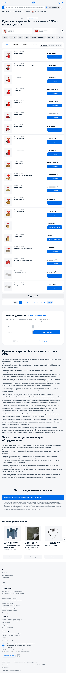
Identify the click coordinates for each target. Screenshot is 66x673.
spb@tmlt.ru (5, 625)
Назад (15, 302)
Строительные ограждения (10, 608)
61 (44, 302)
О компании (5, 577)
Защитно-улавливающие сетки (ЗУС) (13, 593)
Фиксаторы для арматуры (9, 613)
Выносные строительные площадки (12, 591)
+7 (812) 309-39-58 (7, 627)
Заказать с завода (54, 227)
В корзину (55, 56)
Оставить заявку (47, 332)
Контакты (27, 11)
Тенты (5, 37)
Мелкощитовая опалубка (9, 596)
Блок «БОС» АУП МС (51, 545)
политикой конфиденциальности (43, 341)
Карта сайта (5, 667)
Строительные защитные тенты (11, 605)
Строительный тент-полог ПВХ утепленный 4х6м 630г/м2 (32, 547)
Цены (3, 582)
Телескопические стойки (9, 610)
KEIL (20, 37)
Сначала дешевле (15, 45)
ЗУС (27, 37)
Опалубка (50, 37)
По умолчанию (7, 45)
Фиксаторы (60, 37)
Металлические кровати (38, 37)
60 (41, 302)
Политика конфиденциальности (11, 670)
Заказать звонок (9, 655)
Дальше (50, 302)
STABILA (13, 37)
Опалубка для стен (7, 603)
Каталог (4, 572)
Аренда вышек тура (39, 12)
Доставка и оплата (7, 575)
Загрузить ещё (33, 296)
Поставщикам (6, 584)
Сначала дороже (24, 45)
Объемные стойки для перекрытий (12, 600)
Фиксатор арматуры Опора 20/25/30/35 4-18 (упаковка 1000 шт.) (12, 547)
